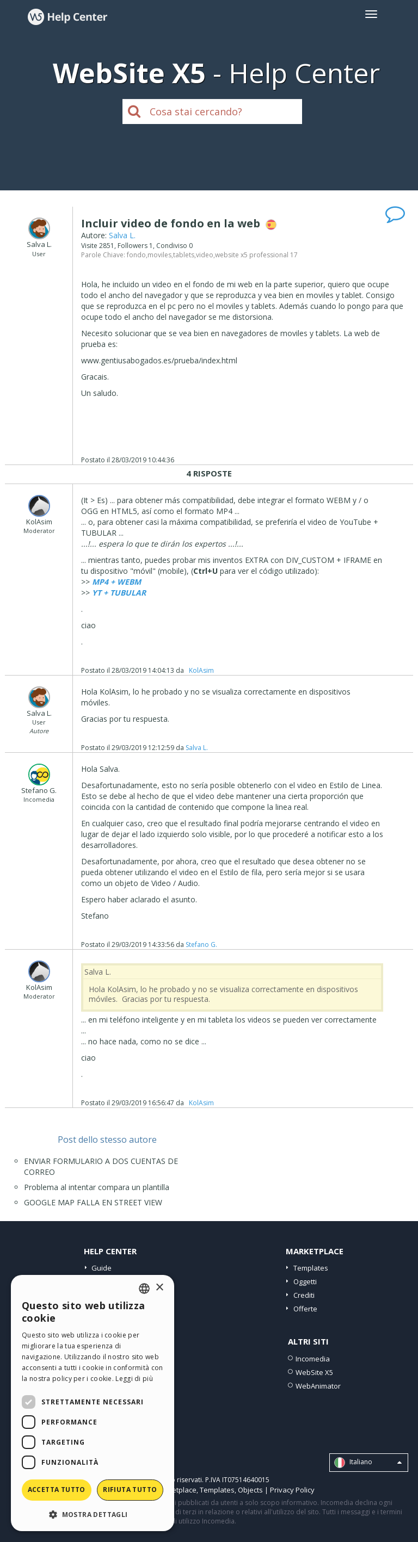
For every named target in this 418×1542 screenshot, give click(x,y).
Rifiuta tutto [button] (130, 1489)
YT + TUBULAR (119, 592)
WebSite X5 (314, 1372)
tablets (183, 254)
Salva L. (122, 235)
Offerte (305, 1309)
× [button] (159, 1288)
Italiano (368, 1462)
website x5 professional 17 (256, 254)
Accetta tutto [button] (56, 1489)
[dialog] (92, 1403)
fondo (136, 254)
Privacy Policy (292, 1490)
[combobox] (144, 1288)
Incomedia (313, 1359)
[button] (92, 1514)
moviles (159, 254)
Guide (101, 1268)
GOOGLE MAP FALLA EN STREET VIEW (93, 1202)
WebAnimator (318, 1386)
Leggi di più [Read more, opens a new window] (134, 1378)
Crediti (304, 1295)
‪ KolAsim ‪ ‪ (201, 670)
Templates (310, 1268)
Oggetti (305, 1281)
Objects (250, 1490)
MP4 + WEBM (116, 582)
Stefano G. (201, 944)
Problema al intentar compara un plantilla (96, 1187)
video (204, 254)
